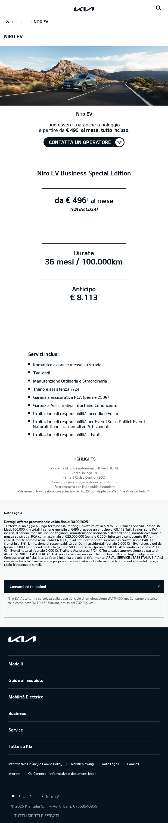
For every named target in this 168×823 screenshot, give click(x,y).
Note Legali (110, 764)
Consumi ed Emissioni (28, 586)
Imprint (14, 773)
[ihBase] (84, 102)
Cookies (133, 764)
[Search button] (158, 8)
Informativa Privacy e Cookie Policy (35, 764)
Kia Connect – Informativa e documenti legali (62, 773)
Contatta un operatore (80, 142)
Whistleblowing (82, 764)
